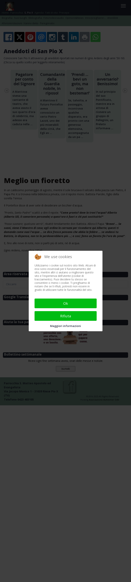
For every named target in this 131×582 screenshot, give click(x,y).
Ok (65, 303)
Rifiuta (65, 316)
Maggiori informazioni (65, 326)
